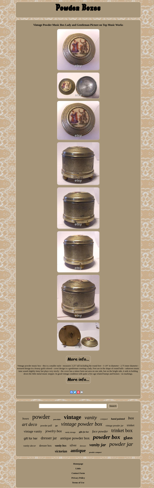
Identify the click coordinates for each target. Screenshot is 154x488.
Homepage (78, 463)
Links (78, 468)
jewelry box (53, 431)
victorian (61, 451)
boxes (25, 418)
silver (73, 445)
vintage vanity (33, 431)
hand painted (118, 418)
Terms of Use (78, 482)
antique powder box (75, 438)
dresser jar (49, 438)
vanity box (60, 445)
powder (41, 417)
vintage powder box (81, 424)
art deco (29, 424)
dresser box (45, 445)
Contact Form (78, 473)
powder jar (121, 444)
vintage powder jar (115, 425)
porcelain (57, 419)
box (131, 418)
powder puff (46, 425)
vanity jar (97, 445)
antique (78, 450)
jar (56, 426)
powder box (106, 437)
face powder (100, 431)
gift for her (31, 438)
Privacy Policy (78, 478)
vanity (90, 417)
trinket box (121, 430)
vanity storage (70, 432)
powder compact (95, 452)
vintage (72, 417)
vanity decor (29, 445)
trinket (130, 425)
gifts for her (84, 432)
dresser (83, 446)
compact (104, 419)
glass (128, 437)
